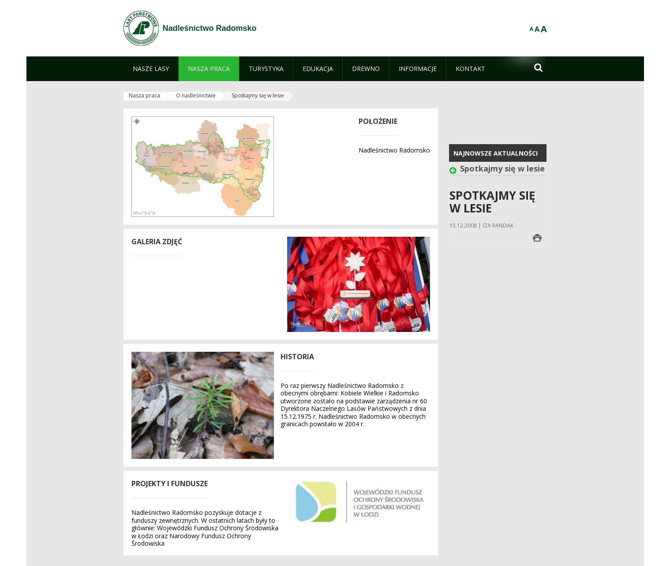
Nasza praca (144, 95)
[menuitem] (151, 68)
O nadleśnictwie (196, 95)
